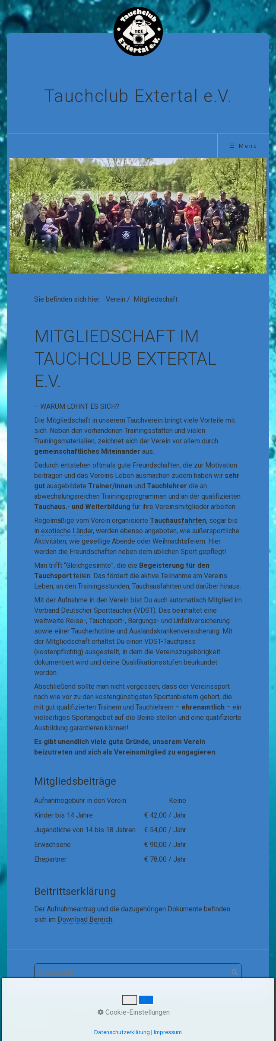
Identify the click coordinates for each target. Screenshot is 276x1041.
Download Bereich (84, 919)
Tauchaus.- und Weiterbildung (82, 507)
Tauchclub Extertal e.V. (138, 96)
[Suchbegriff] (138, 972)
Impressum (165, 1015)
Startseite (64, 1015)
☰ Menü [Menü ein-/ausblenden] (243, 146)
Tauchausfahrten (178, 520)
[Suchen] (235, 972)
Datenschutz (208, 1015)
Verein (115, 299)
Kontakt (130, 1015)
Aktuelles (99, 1015)
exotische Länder (67, 531)
